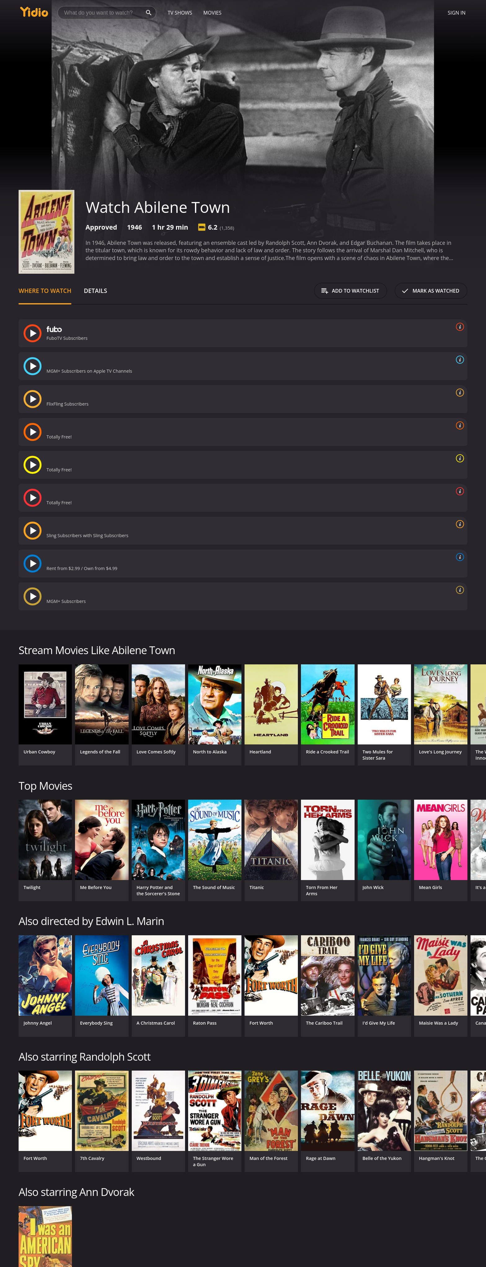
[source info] (458, 327)
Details (95, 290)
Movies (212, 12)
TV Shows (180, 12)
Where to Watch (45, 290)
